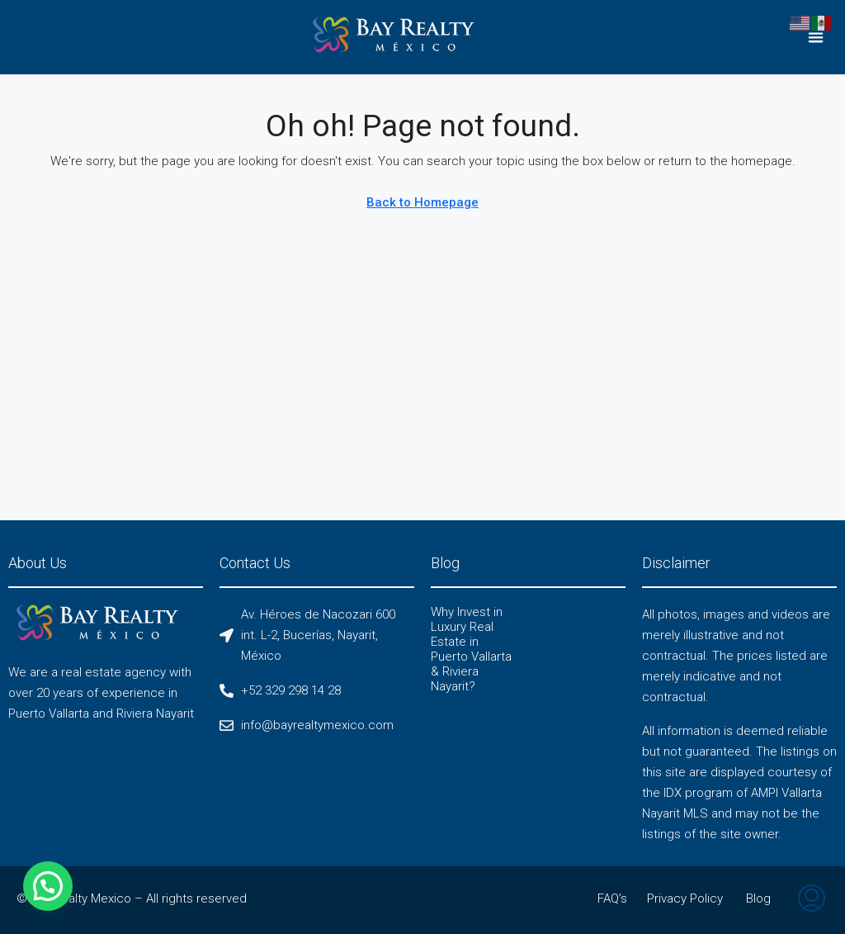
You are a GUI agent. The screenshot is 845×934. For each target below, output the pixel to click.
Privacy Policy (685, 898)
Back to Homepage (422, 202)
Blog (758, 898)
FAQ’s (612, 898)
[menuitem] (811, 900)
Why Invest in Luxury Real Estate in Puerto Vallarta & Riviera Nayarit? (471, 649)
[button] (816, 37)
